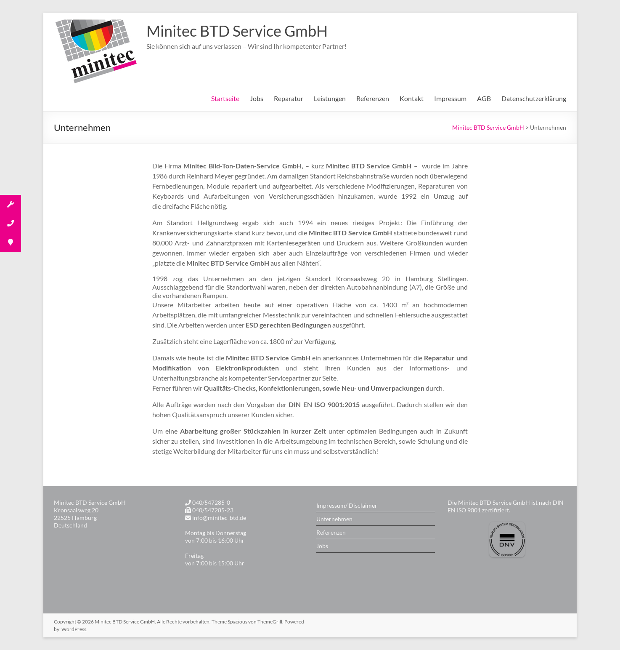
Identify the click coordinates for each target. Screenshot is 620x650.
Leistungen (330, 98)
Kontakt (412, 98)
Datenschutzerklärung (533, 98)
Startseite (225, 98)
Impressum (450, 98)
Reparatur (288, 98)
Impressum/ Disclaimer (346, 505)
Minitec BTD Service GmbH (237, 30)
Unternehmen (334, 518)
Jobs (256, 98)
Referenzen (372, 98)
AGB (484, 98)
